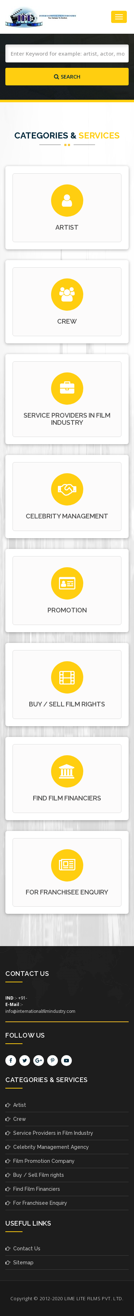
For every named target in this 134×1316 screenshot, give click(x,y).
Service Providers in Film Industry (49, 1133)
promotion (67, 610)
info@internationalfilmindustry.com (40, 1011)
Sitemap (19, 1262)
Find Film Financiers (32, 1189)
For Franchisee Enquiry (67, 892)
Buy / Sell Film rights (34, 1175)
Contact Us (22, 1248)
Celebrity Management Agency (47, 1147)
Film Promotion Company (40, 1161)
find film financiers (67, 798)
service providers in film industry (67, 419)
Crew (15, 1119)
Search (67, 76)
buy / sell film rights (67, 704)
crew (67, 321)
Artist (67, 227)
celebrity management (67, 516)
